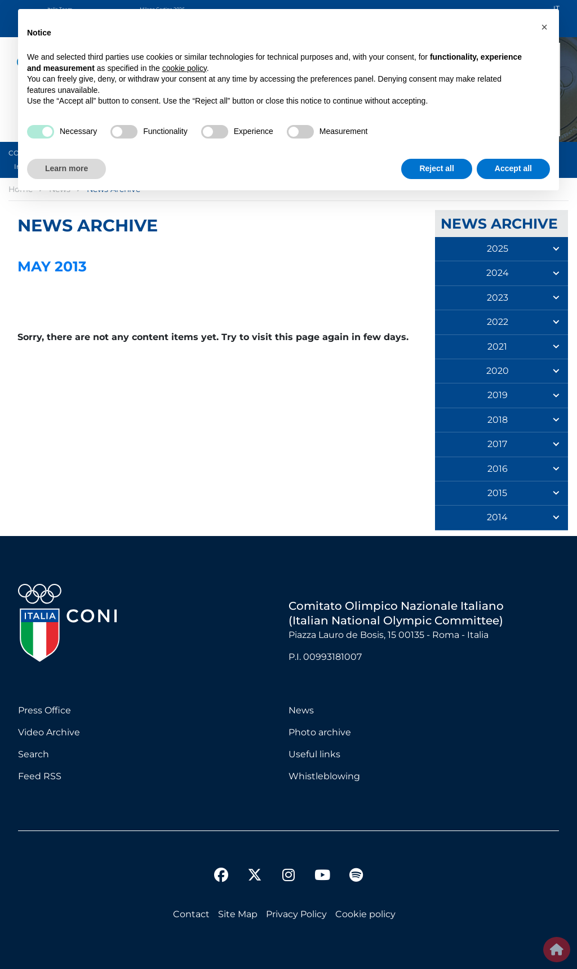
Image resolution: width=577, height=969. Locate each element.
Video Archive (49, 732)
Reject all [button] (436, 168)
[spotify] (356, 876)
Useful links (314, 754)
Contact (191, 914)
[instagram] (288, 876)
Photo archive (319, 732)
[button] (544, 27)
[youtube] (322, 876)
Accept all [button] (513, 168)
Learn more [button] (66, 168)
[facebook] (221, 876)
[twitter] (254, 866)
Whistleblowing (324, 776)
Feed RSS (39, 776)
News (301, 710)
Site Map (238, 914)
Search (33, 754)
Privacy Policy (296, 914)
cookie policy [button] (184, 68)
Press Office (44, 710)
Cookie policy (365, 914)
